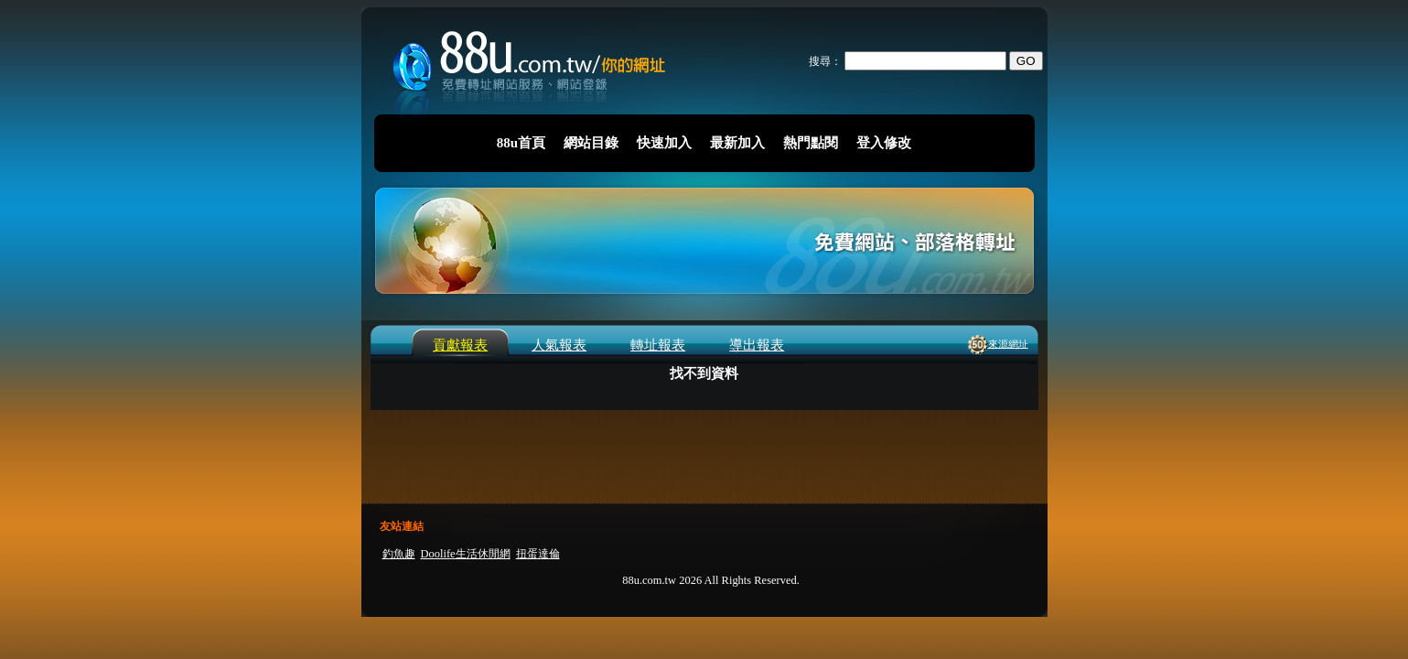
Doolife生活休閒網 (466, 553)
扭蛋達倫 (538, 553)
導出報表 (756, 345)
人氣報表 (559, 345)
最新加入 (737, 142)
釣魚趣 (398, 553)
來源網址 (1008, 343)
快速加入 (664, 142)
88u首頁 (521, 142)
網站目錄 (591, 142)
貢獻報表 (460, 345)
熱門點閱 (810, 142)
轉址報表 (657, 345)
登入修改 (883, 142)
